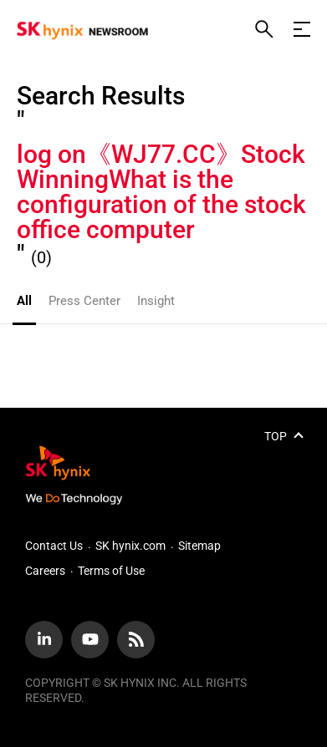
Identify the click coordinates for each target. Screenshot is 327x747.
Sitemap (199, 545)
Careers (45, 570)
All (24, 300)
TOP (275, 436)
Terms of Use (111, 570)
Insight (156, 300)
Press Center (84, 300)
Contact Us (54, 545)
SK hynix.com (130, 545)
